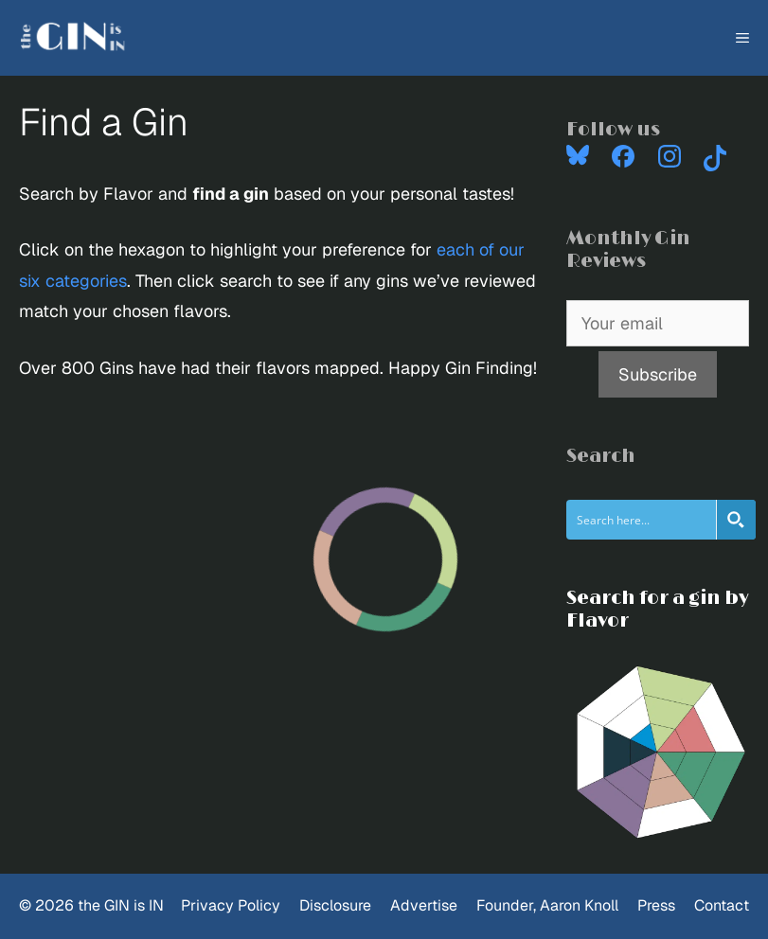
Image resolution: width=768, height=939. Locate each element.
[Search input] (642, 519)
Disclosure (335, 905)
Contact (721, 905)
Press (656, 905)
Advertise (423, 905)
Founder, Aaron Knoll (547, 905)
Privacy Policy (230, 905)
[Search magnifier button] (736, 520)
